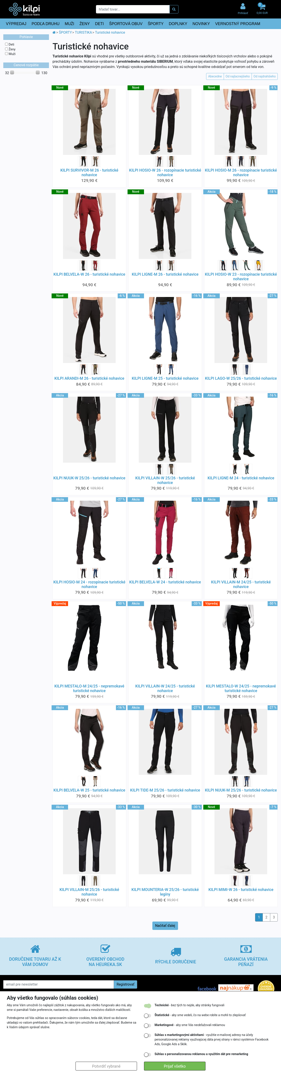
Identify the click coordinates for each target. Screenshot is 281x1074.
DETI (99, 24)
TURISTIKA (83, 32)
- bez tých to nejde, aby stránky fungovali (189, 1005)
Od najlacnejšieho (238, 76)
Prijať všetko (175, 1066)
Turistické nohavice (110, 32)
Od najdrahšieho (265, 76)
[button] (262, 9)
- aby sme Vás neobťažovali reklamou (190, 1025)
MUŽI (69, 24)
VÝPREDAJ (16, 24)
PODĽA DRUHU (45, 24)
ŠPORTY (156, 24)
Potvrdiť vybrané (106, 1066)
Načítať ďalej (165, 926)
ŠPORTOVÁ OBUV (125, 24)
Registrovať (125, 984)
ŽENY (84, 24)
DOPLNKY (178, 24)
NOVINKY (201, 24)
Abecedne (215, 76)
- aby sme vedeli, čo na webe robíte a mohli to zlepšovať (200, 1015)
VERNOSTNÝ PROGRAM (237, 24)
